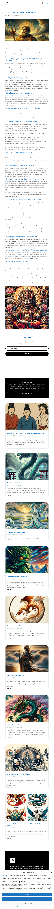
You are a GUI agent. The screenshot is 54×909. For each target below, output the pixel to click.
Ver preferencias (27, 903)
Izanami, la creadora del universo (15, 675)
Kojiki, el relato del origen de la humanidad (18, 774)
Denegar (27, 899)
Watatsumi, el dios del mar (14, 482)
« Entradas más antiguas (12, 844)
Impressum (38, 906)
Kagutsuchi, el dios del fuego (14, 626)
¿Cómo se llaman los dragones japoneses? (18, 725)
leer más (9, 446)
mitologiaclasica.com (6, 875)
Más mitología (27, 393)
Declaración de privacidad (29, 906)
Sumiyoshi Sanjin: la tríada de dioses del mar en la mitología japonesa (25, 433)
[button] (51, 872)
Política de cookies (17, 906)
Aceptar (27, 894)
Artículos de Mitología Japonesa (13, 15)
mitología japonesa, (19, 46)
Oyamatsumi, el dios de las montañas (17, 576)
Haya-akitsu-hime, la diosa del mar (16, 532)
